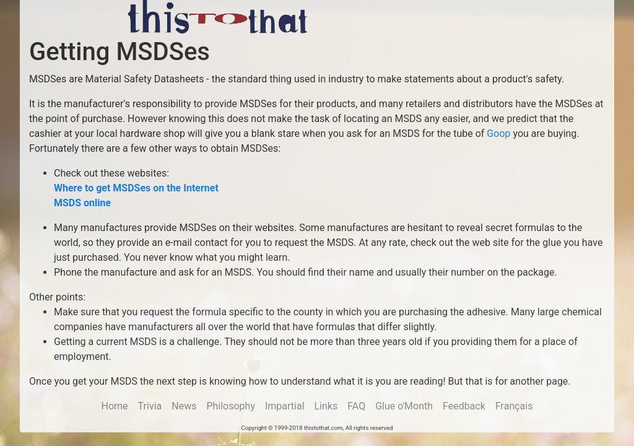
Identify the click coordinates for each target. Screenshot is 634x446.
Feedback (464, 406)
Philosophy (230, 406)
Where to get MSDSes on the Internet (136, 188)
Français (514, 406)
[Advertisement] (471, 18)
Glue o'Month (404, 406)
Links (326, 406)
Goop (498, 133)
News (184, 406)
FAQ (356, 406)
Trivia (150, 406)
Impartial (285, 406)
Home (115, 406)
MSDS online (82, 203)
